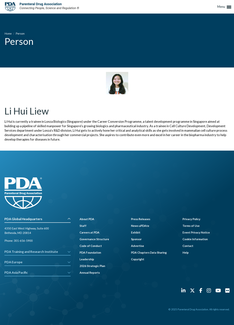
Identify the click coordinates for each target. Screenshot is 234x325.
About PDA (87, 219)
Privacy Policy (191, 219)
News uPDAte (140, 225)
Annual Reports (90, 272)
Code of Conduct (91, 245)
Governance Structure (94, 239)
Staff (83, 225)
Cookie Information (195, 239)
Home (8, 33)
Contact (188, 245)
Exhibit (135, 232)
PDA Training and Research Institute (37, 252)
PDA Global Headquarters (37, 219)
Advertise (137, 245)
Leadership (87, 259)
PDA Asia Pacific (37, 272)
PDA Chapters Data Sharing (149, 252)
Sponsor (136, 239)
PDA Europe (37, 262)
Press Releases (140, 219)
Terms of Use (191, 225)
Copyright (137, 259)
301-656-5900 (23, 240)
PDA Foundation (90, 252)
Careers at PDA (89, 232)
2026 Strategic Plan (92, 266)
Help (186, 252)
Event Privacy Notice (196, 232)
